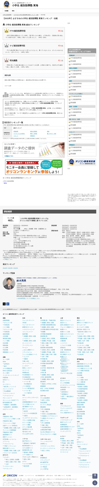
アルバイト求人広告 (66, 373)
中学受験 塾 (43, 359)
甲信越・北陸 (51, 341)
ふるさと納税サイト (28, 350)
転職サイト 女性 (65, 331)
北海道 (44, 338)
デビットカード (7, 398)
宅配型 (26, 359)
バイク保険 (6, 327)
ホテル (24, 461)
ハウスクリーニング (28, 329)
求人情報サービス (65, 354)
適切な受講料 (33, 131)
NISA (4, 361)
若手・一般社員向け (68, 396)
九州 (18, 428)
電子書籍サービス (27, 406)
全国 (71, 447)
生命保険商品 (81, 391)
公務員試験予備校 (45, 429)
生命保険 (5, 343)
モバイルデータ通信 (83, 327)
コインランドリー (27, 331)
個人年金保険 (81, 414)
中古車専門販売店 (29, 379)
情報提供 (32, 136)
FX (3, 382)
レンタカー (25, 366)
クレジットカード (8, 389)
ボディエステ (64, 410)
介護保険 (79, 409)
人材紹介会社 (64, 367)
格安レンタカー (27, 368)
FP (42, 409)
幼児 (43, 400)
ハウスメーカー (8, 466)
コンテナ (26, 356)
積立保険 (79, 418)
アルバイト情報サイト (67, 327)
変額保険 (79, 416)
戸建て (14, 418)
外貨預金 (5, 377)
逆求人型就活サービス (67, 325)
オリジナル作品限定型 (30, 413)
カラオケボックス (65, 450)
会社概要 (21, 475)
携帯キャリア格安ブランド (85, 322)
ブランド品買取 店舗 (28, 420)
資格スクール (44, 420)
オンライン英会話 (45, 404)
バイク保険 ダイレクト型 (84, 368)
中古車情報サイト (27, 375)
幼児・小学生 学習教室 (47, 388)
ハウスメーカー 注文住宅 (10, 453)
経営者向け (65, 392)
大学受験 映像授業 (45, 334)
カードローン (7, 384)
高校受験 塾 (43, 336)
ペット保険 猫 (81, 382)
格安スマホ (88, 331)
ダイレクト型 (8, 322)
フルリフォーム (8, 443)
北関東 (12, 459)
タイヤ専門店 (44, 469)
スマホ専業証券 (7, 368)
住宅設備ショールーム (9, 439)
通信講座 (43, 407)
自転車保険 (6, 334)
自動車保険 (6, 320)
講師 (48, 131)
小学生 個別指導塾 (45, 377)
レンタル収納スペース (30, 354)
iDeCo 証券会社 (7, 370)
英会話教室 (43, 402)
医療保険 (5, 345)
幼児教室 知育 (44, 390)
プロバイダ (80, 334)
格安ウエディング (65, 422)
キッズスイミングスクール (47, 448)
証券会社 (6, 364)
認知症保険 (80, 404)
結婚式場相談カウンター (67, 426)
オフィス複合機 (27, 427)
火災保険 (5, 336)
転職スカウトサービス (67, 334)
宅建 (43, 411)
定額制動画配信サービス (29, 402)
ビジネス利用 (28, 463)
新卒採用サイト (65, 360)
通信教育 (43, 381)
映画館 (62, 438)
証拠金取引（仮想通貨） (11, 407)
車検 (23, 395)
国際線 (31, 452)
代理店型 (6, 325)
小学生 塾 (43, 372)
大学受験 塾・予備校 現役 (48, 320)
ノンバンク (12, 386)
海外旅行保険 (7, 338)
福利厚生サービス (27, 429)
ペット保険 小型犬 (82, 380)
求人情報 (68, 475)
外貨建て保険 (81, 407)
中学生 (49, 384)
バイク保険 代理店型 (83, 370)
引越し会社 (25, 361)
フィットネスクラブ (46, 441)
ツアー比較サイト (27, 454)
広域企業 (81, 343)
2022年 (16, 268)
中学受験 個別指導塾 (46, 363)
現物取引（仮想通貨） (10, 404)
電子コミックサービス (29, 409)
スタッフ (16, 136)
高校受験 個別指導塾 (46, 347)
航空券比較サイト (27, 445)
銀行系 (6, 386)
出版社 (26, 415)
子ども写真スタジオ (28, 404)
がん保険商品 (81, 398)
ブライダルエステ (65, 406)
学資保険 (5, 350)
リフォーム (6, 441)
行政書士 (44, 416)
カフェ (24, 400)
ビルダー (6, 457)
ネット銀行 (6, 373)
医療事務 (47, 409)
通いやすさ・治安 (51, 133)
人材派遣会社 (64, 370)
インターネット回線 (83, 345)
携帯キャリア (81, 320)
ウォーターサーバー (28, 320)
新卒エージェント (65, 364)
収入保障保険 (82, 395)
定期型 (86, 386)
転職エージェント (65, 336)
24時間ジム (43, 443)
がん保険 (5, 347)
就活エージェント (65, 320)
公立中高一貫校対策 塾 (47, 368)
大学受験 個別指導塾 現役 (48, 325)
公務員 (44, 418)
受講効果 (16, 131)
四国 (79, 341)
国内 (25, 459)
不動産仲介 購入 (7, 421)
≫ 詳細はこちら (7, 259)
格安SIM (80, 331)
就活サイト (63, 322)
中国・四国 (17, 462)
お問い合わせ (49, 475)
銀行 (5, 366)
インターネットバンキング (11, 375)
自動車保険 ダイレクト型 (84, 364)
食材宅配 (25, 334)
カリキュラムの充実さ (19, 133)
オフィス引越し (27, 422)
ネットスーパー (27, 343)
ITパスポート (51, 418)
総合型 (26, 411)
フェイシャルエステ (66, 408)
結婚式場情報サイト (66, 429)
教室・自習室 (33, 133)
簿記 (47, 411)
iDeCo (79, 433)
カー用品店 (43, 467)
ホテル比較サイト (27, 448)
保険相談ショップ (8, 352)
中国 (93, 338)
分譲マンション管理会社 (10, 425)
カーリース (25, 370)
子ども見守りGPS (27, 434)
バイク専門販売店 (29, 388)
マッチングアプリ (65, 431)
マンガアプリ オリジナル (29, 418)
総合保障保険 (81, 411)
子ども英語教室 (45, 398)
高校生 (44, 384)
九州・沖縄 (45, 345)
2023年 (10, 268)
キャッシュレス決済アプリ (11, 400)
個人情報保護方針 (40, 475)
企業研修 (63, 389)
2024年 (5, 268)
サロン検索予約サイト (67, 412)
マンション (7, 418)
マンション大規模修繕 (9, 430)
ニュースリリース (29, 475)
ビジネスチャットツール (67, 385)
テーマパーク (64, 452)
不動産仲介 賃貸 (7, 432)
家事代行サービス (27, 327)
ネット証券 (6, 359)
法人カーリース (65, 380)
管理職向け (65, 394)
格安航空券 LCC (27, 450)
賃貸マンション (7, 437)
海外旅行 (33, 443)
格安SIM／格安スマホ (83, 329)
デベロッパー (8, 468)
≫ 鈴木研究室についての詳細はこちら (28, 298)
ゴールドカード (8, 395)
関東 (72, 440)
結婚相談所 (63, 424)
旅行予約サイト (27, 441)
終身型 (80, 386)
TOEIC (44, 414)
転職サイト (63, 329)
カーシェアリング (27, 363)
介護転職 (63, 341)
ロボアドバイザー (8, 409)
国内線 (26, 452)
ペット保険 (6, 341)
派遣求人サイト (65, 352)
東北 (7, 459)
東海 (5, 183)
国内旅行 (26, 443)
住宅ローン (6, 380)
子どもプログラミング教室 (48, 434)
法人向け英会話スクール (47, 432)
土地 (18, 418)
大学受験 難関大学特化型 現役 (49, 329)
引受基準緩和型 (83, 389)
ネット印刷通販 (65, 383)
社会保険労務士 (51, 414)
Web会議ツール (65, 387)
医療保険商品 (81, 384)
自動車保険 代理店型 (83, 366)
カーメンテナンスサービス (30, 397)
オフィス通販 (26, 424)
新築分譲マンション (9, 448)
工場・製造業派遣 (65, 350)
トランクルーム (27, 352)
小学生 (54, 384)
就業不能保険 (81, 402)
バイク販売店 (26, 386)
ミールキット (26, 338)
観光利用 (26, 466)
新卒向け (64, 398)
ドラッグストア (45, 460)
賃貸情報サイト (7, 434)
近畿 (14, 428)
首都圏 (6, 428)
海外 (29, 459)
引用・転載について (59, 475)
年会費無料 (7, 391)
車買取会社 (25, 372)
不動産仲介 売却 (7, 416)
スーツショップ (45, 464)
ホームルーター (81, 325)
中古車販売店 (26, 377)
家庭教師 (43, 386)
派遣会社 (63, 347)
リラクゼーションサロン (47, 446)
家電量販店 (43, 457)
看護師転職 (63, 338)
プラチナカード (84, 455)
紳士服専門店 (44, 462)
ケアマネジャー (53, 416)
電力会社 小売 (26, 431)
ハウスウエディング (66, 420)
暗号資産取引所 (7, 402)
